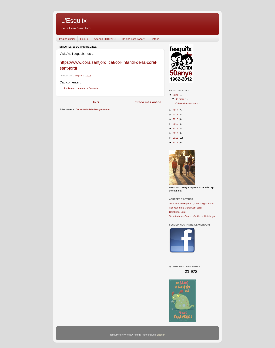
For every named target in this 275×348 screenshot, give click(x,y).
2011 (176, 142)
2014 (176, 128)
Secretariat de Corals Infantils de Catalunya (192, 216)
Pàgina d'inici (67, 38)
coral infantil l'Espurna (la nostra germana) (191, 203)
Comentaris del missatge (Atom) (93, 109)
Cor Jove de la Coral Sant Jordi (185, 207)
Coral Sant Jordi (177, 212)
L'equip (84, 38)
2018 (176, 110)
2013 (176, 133)
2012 (176, 137)
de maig (180, 99)
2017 (176, 114)
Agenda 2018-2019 (105, 38)
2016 (176, 119)
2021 (176, 95)
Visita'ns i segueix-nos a (187, 103)
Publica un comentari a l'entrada (81, 88)
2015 (176, 124)
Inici (96, 102)
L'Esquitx (74, 20)
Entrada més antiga (146, 102)
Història (154, 38)
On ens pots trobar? (133, 38)
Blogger (160, 334)
